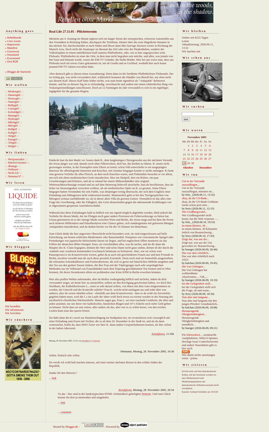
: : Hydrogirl (12, 118)
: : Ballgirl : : (12, 129)
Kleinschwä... (194, 334)
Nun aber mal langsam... (196, 297)
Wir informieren (14, 309)
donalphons (158, 333)
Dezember (205, 167)
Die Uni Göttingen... (193, 266)
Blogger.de (71, 426)
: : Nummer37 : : (14, 176)
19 (205, 154)
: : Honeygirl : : (14, 98)
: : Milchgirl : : (13, 122)
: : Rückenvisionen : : (17, 162)
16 (192, 154)
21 (184, 158)
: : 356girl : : (12, 142)
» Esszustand (12, 58)
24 (196, 158)
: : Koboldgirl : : (14, 112)
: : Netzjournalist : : (16, 159)
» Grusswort (12, 51)
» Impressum (12, 44)
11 (201, 150)
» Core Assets (13, 41)
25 (201, 158)
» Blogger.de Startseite (18, 71)
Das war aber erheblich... (196, 253)
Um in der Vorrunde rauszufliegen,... (193, 182)
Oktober (188, 167)
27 (210, 158)
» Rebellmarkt (13, 37)
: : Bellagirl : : (13, 105)
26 (205, 158)
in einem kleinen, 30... (194, 225)
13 (210, 150)
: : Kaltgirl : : (12, 132)
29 (188, 163)
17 (196, 154)
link (54, 378)
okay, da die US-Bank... (195, 198)
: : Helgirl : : (12, 146)
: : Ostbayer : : (13, 169)
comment (96, 341)
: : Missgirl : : (13, 125)
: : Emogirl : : (12, 139)
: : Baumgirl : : (13, 115)
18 (201, 154)
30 (192, 163)
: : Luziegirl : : (13, 108)
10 (196, 150)
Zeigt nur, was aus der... (195, 239)
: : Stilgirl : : (12, 135)
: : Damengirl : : (14, 95)
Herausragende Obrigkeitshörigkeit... (194, 312)
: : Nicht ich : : (13, 172)
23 (192, 158)
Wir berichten (13, 313)
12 (205, 150)
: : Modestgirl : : (14, 91)
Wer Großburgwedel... (194, 211)
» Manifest (11, 47)
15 (188, 154)
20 (210, 154)
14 (184, 154)
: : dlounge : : (12, 166)
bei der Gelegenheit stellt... (197, 283)
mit (198, 51)
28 (184, 163)
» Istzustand (12, 54)
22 (188, 158)
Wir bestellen (12, 306)
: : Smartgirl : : (13, 101)
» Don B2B (11, 61)
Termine (146, 393)
